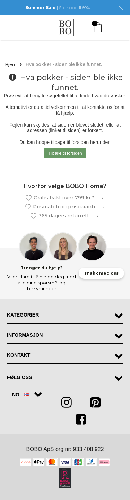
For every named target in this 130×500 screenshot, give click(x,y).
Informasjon (25, 335)
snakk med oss (101, 273)
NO (20, 395)
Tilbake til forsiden (65, 153)
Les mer (99, 197)
